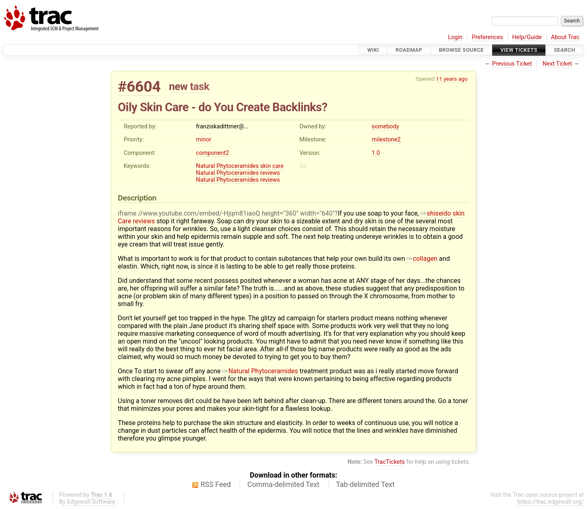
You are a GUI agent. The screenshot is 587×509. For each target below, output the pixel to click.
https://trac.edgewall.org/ (550, 501)
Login (455, 37)
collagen (422, 258)
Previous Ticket (512, 63)
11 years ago (452, 78)
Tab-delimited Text (365, 484)
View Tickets (519, 50)
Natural (205, 166)
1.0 (376, 153)
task (199, 86)
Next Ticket (557, 63)
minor (203, 139)
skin (265, 166)
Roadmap (408, 50)
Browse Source (461, 50)
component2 (212, 153)
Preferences (487, 37)
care (278, 166)
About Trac (565, 37)
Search (564, 50)
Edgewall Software (91, 501)
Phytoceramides (237, 166)
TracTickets (389, 461)
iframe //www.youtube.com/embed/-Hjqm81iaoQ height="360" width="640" (226, 213)
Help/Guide (527, 37)
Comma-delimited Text (283, 484)
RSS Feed (216, 484)
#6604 (139, 86)
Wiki (373, 50)
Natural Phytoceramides (260, 371)
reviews (270, 173)
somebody (385, 126)
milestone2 (386, 139)
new (178, 86)
